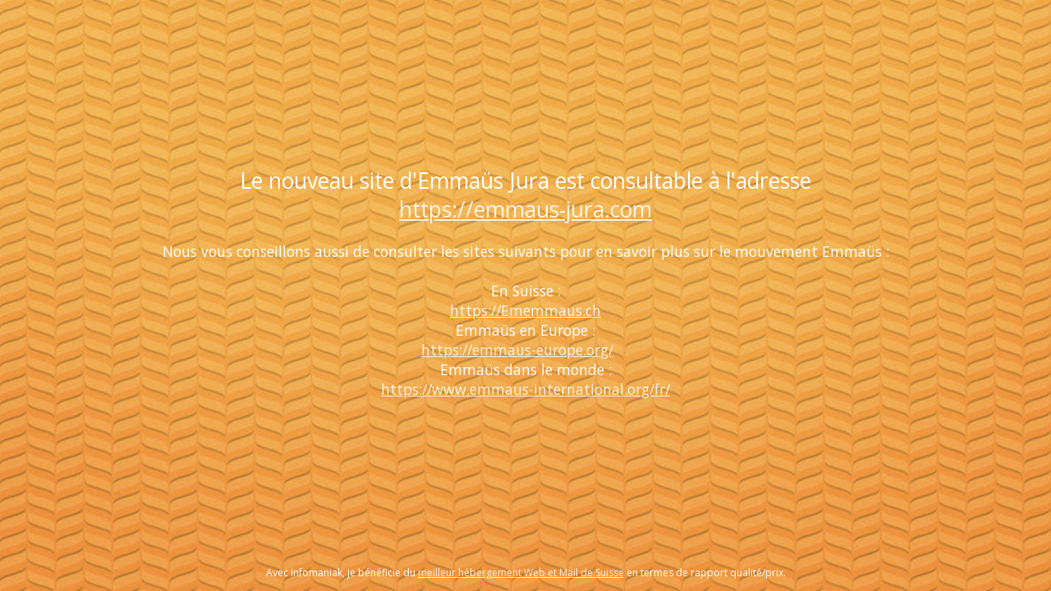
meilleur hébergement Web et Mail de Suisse (521, 573)
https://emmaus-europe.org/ (517, 350)
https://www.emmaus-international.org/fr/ (525, 389)
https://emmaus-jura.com (525, 209)
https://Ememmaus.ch (525, 310)
